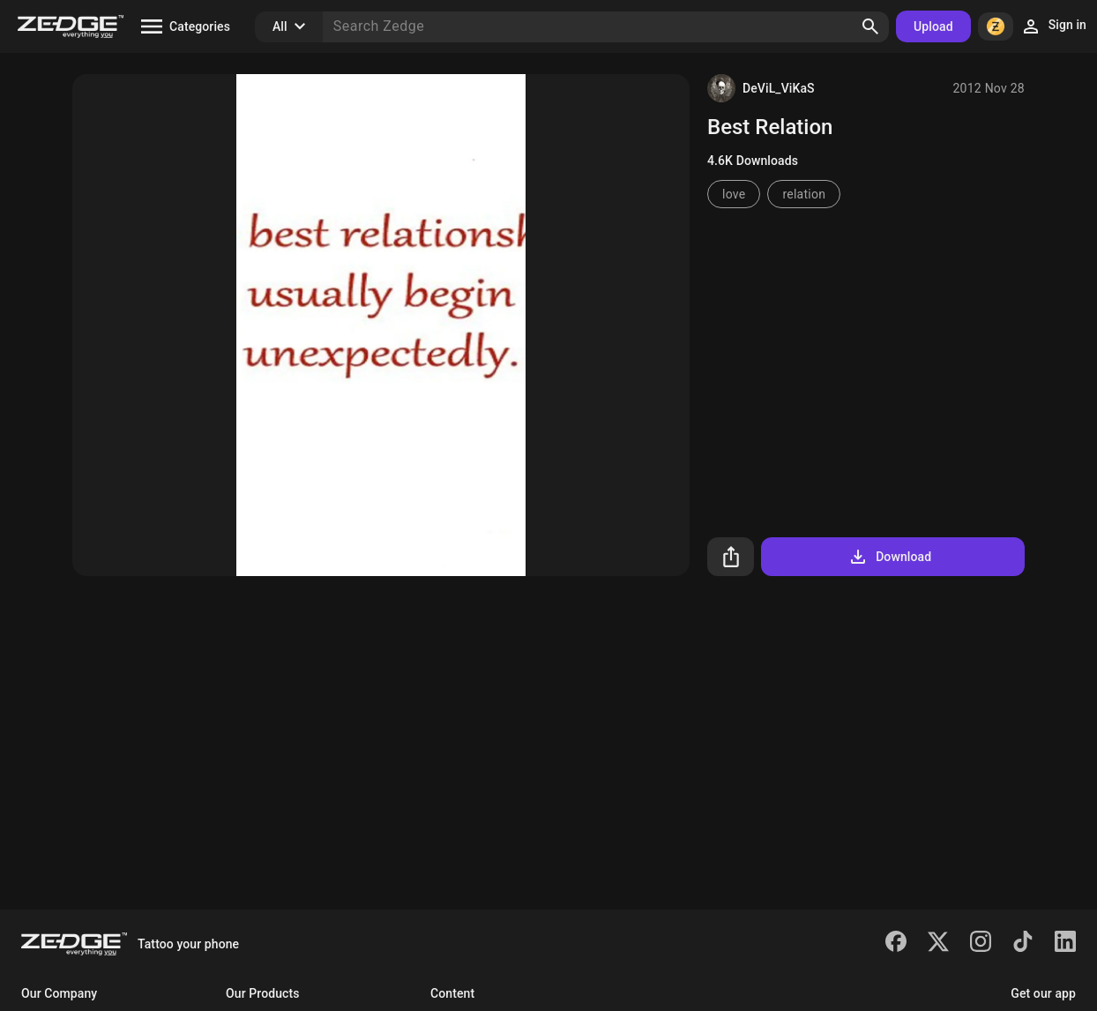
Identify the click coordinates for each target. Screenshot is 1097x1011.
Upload (933, 26)
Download (889, 556)
